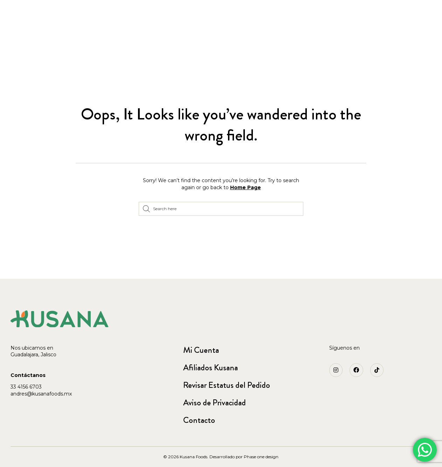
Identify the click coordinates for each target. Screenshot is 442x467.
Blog (415, 43)
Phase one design (261, 456)
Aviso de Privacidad (214, 402)
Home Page (245, 187)
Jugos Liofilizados (69, 32)
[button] (87, 9)
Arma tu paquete (130, 32)
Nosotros (382, 43)
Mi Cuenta (201, 350)
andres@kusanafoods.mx (41, 394)
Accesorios (39, 54)
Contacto (199, 420)
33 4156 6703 (26, 387)
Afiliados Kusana (210, 367)
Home (25, 32)
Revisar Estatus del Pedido (226, 385)
